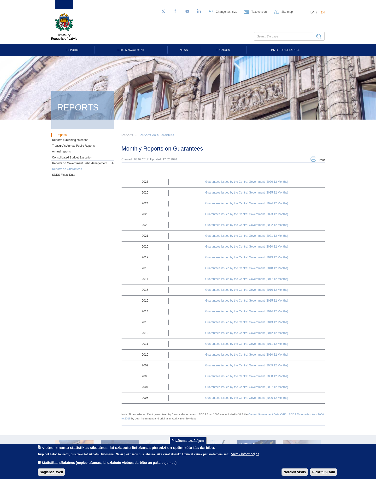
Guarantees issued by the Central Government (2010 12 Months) (246, 354)
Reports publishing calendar (70, 140)
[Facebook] (175, 11)
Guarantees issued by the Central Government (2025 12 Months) (246, 192)
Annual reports (61, 151)
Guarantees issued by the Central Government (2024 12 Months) (246, 203)
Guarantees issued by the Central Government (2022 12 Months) (246, 225)
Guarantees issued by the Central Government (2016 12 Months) (246, 289)
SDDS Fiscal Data (63, 174)
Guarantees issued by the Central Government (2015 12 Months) (246, 300)
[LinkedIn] (199, 11)
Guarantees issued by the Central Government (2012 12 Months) (246, 333)
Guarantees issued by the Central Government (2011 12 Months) (246, 344)
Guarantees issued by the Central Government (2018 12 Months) (246, 268)
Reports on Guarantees (157, 135)
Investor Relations (285, 50)
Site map (287, 11)
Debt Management (131, 50)
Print (322, 160)
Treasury (223, 50)
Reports (72, 50)
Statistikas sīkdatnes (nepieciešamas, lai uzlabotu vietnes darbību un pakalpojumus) (109, 466)
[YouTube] (187, 11)
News (184, 50)
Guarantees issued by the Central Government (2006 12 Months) (246, 398)
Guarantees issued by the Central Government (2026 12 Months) (246, 181)
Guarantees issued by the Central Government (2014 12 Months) (246, 311)
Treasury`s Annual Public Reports (73, 145)
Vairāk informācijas (245, 458)
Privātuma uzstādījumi (188, 444)
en (323, 12)
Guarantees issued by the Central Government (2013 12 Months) (246, 322)
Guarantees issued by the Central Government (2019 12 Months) (246, 257)
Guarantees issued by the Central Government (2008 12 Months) (246, 376)
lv (312, 12)
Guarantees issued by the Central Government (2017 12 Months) (246, 279)
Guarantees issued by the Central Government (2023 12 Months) (246, 214)
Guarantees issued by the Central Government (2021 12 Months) (246, 235)
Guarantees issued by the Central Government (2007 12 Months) (246, 387)
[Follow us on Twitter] (163, 11)
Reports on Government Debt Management (79, 163)
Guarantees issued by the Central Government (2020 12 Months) (246, 246)
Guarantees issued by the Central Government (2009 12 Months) (246, 365)
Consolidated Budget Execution (72, 157)
